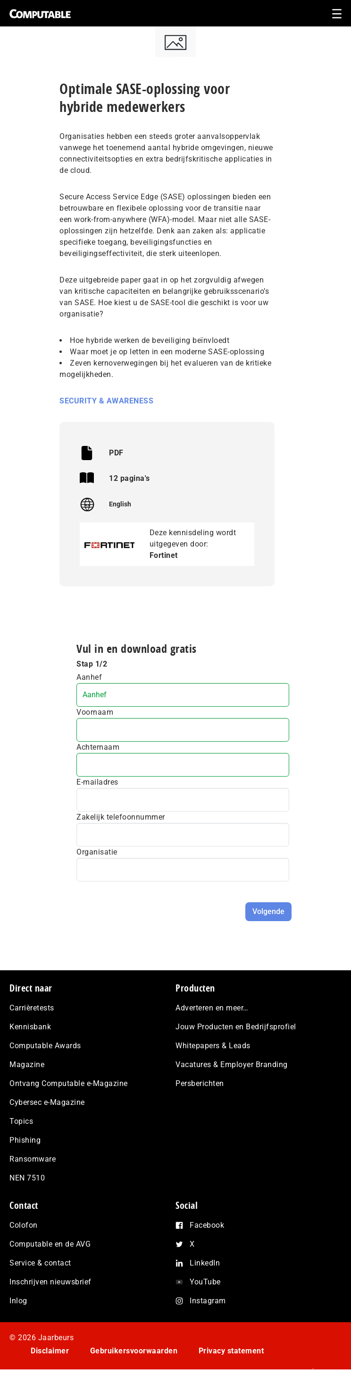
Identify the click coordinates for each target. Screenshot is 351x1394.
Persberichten (200, 1083)
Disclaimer (50, 1350)
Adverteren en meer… (212, 1007)
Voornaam (94, 712)
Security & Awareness (106, 400)
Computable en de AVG (50, 1244)
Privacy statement (231, 1350)
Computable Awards (45, 1045)
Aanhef (89, 677)
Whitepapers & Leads (213, 1045)
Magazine (26, 1064)
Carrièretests (31, 1007)
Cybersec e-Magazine (47, 1102)
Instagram (208, 1300)
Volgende (268, 911)
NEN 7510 (27, 1177)
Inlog (18, 1300)
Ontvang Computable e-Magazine (68, 1083)
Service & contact (40, 1262)
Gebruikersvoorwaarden (134, 1350)
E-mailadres (97, 782)
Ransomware (32, 1159)
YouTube (205, 1281)
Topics (21, 1121)
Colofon (23, 1225)
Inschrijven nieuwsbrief (50, 1281)
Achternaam (97, 747)
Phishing (25, 1140)
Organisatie (96, 851)
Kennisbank (30, 1026)
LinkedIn (205, 1262)
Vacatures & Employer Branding (232, 1064)
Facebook (207, 1225)
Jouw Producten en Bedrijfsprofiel (236, 1026)
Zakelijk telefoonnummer (120, 816)
